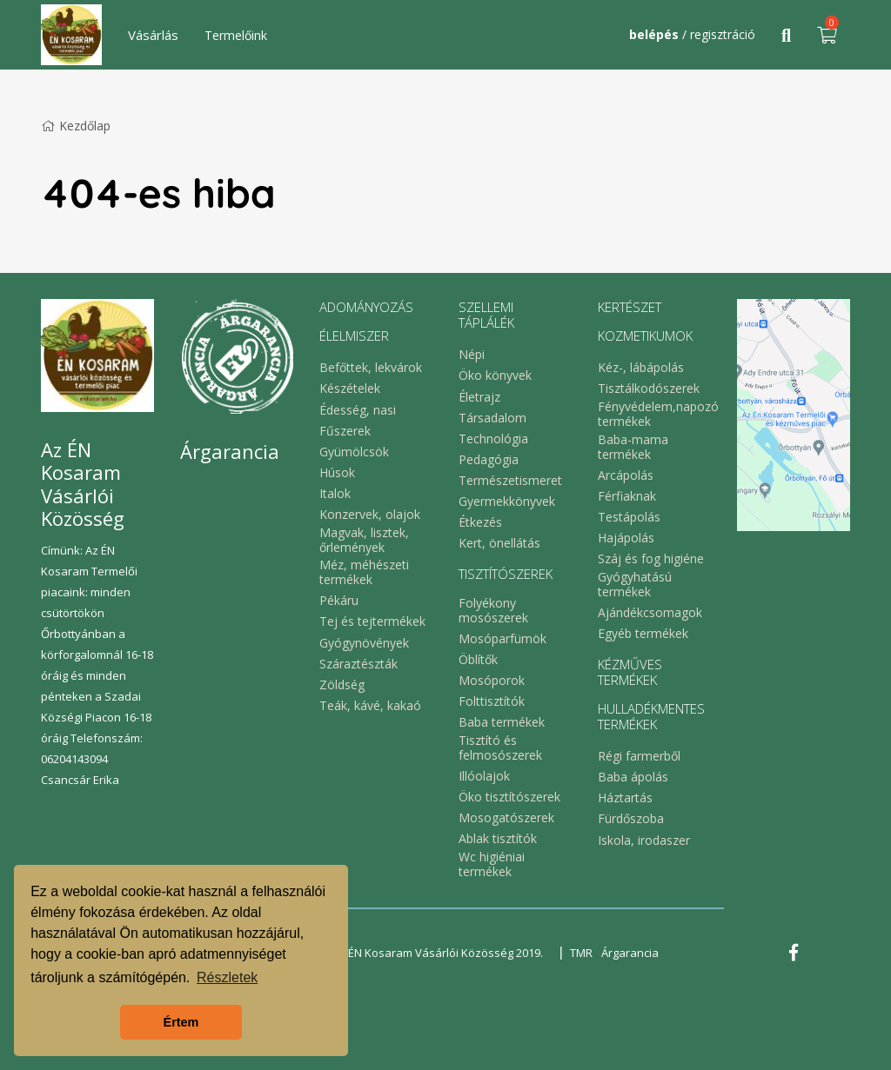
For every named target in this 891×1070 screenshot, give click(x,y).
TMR (581, 952)
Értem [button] (181, 1022)
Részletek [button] (227, 977)
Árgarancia (630, 952)
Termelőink (235, 35)
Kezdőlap (76, 125)
